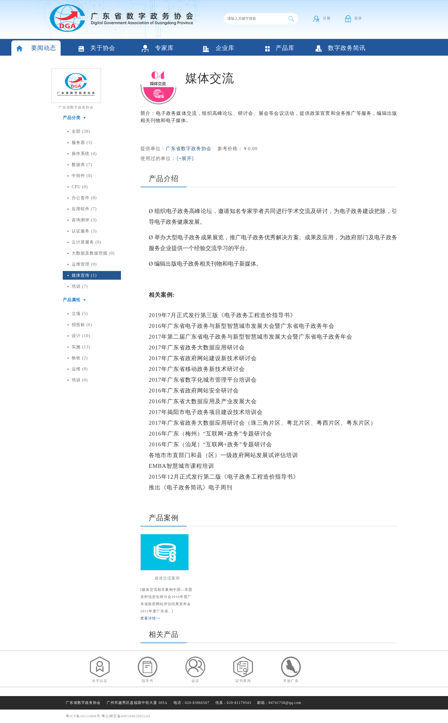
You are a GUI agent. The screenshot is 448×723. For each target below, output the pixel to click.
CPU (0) (80, 187)
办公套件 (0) (84, 198)
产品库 (279, 48)
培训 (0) (80, 380)
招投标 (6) (82, 324)
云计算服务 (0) (86, 242)
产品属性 (72, 300)
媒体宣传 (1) (84, 275)
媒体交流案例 (167, 578)
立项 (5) (80, 313)
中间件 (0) (82, 175)
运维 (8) (80, 369)
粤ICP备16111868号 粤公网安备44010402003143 (108, 716)
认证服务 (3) (84, 231)
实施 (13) (81, 347)
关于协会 (97, 49)
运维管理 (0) (84, 264)
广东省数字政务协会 (76, 107)
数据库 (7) (82, 164)
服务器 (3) (82, 142)
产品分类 (72, 117)
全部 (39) (81, 131)
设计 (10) (81, 336)
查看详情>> (150, 618)
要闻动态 (36, 49)
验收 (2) (80, 358)
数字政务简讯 (340, 48)
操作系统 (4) (84, 153)
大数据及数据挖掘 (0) (93, 253)
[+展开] (185, 158)
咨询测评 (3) (84, 220)
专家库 (158, 49)
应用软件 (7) (84, 209)
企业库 (218, 49)
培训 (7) (80, 286)
